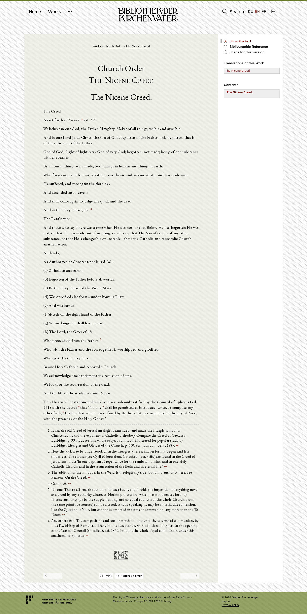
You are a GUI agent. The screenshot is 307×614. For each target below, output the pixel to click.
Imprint (226, 601)
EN (257, 11)
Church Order (113, 46)
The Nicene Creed (137, 46)
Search (233, 11)
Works (54, 11)
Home (35, 11)
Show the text (240, 41)
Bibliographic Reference (248, 46)
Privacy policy (231, 604)
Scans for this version (246, 52)
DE (250, 11)
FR (264, 11)
